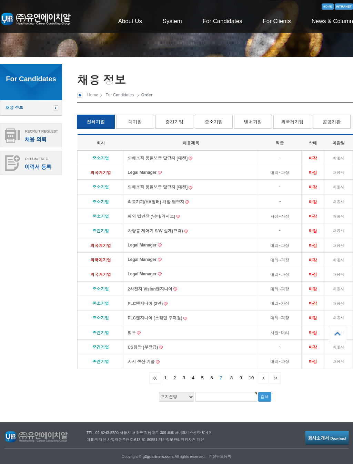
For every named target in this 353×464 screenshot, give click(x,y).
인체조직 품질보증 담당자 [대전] (158, 158)
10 (251, 377)
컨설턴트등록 (220, 456)
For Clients (277, 21)
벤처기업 (253, 122)
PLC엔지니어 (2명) (146, 303)
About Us (130, 21)
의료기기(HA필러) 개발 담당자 (156, 202)
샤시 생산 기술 (142, 361)
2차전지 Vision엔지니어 (150, 289)
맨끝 (275, 377)
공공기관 (332, 122)
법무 (132, 332)
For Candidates (222, 21)
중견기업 (174, 122)
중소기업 (214, 122)
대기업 (135, 122)
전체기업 (96, 122)
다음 (263, 377)
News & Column (332, 21)
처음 (154, 377)
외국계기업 (292, 122)
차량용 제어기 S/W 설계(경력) (156, 231)
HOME (327, 6)
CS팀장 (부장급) (143, 347)
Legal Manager (143, 172)
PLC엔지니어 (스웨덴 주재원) (155, 318)
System (172, 21)
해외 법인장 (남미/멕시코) (152, 216)
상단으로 (337, 333)
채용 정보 (14, 107)
